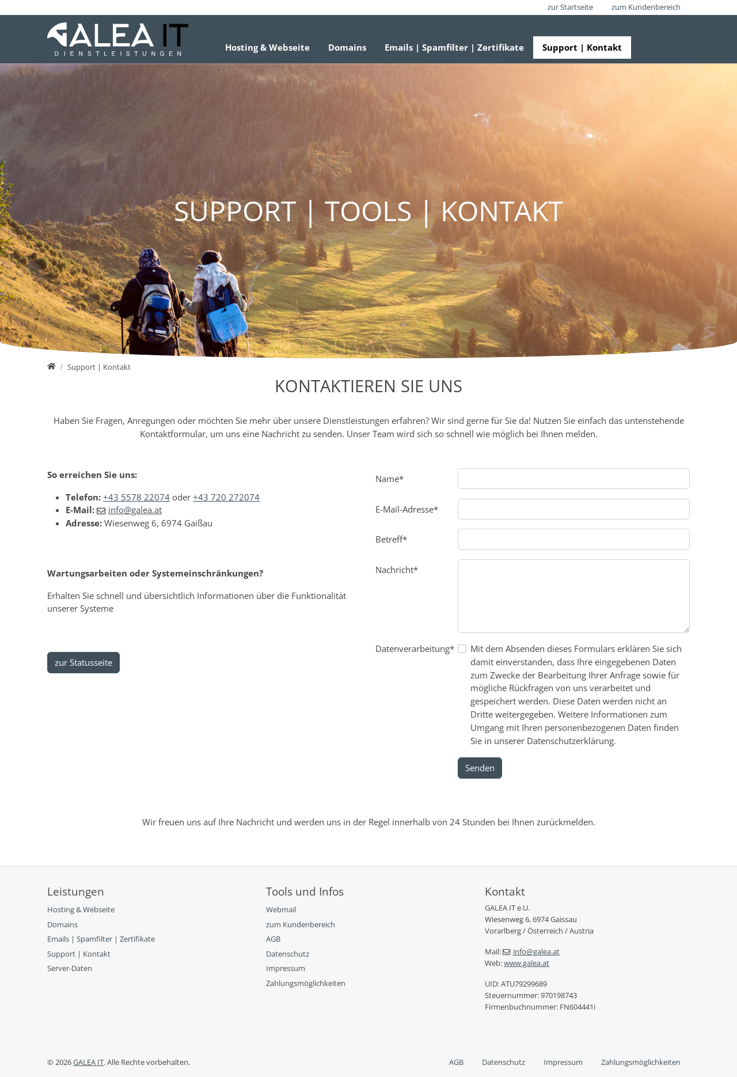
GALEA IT (88, 1062)
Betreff (391, 539)
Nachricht (396, 569)
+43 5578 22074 (136, 497)
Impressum (563, 1062)
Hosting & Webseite (267, 47)
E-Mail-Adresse (406, 509)
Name (389, 478)
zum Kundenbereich (646, 7)
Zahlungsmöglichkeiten (641, 1062)
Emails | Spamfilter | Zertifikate (454, 47)
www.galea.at (526, 963)
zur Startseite (570, 7)
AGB (456, 1062)
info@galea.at (135, 509)
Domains (347, 47)
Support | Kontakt (582, 47)
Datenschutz (503, 1062)
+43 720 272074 (226, 497)
